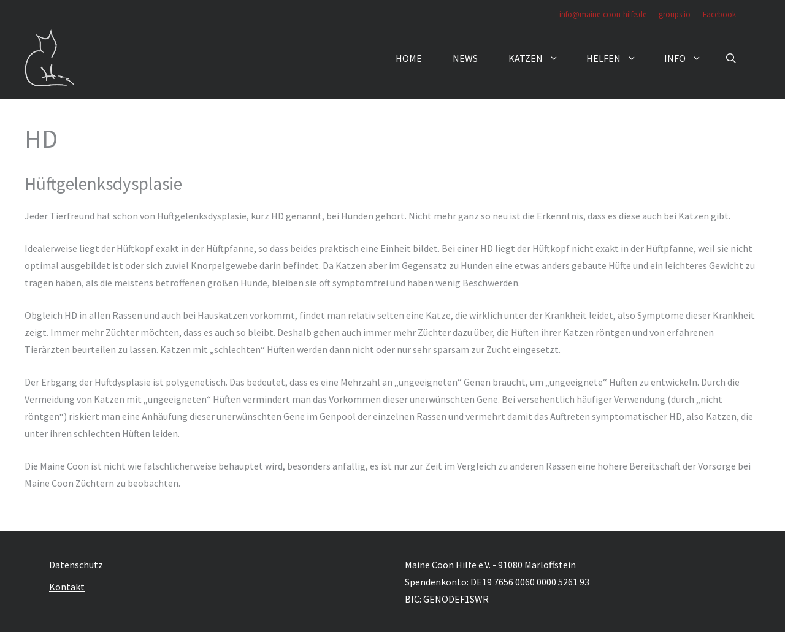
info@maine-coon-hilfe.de (602, 14)
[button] (731, 58)
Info (689, 58)
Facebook (719, 14)
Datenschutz (76, 564)
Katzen (539, 58)
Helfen (617, 58)
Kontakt (67, 587)
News (465, 58)
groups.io (675, 14)
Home (409, 58)
